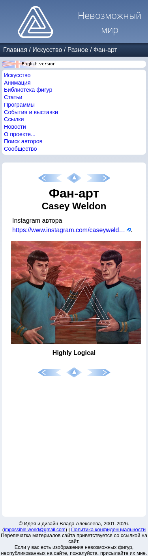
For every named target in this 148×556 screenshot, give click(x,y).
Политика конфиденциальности (108, 529)
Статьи (13, 97)
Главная (15, 49)
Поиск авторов (23, 141)
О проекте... (20, 134)
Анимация (17, 82)
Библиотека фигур (28, 90)
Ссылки (14, 119)
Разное (77, 49)
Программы (19, 105)
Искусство (47, 49)
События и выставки (31, 112)
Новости (15, 127)
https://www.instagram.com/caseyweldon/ (70, 230)
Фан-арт (105, 49)
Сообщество (20, 149)
